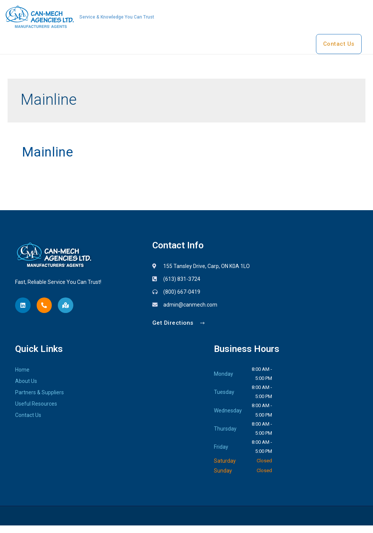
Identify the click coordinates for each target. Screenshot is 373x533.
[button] (179, 330)
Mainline (50, 159)
